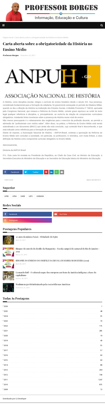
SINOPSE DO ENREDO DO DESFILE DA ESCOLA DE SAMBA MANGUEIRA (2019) (52, 260)
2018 (53, 345)
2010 (53, 384)
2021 (53, 330)
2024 (53, 316)
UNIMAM (40, 196)
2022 (53, 326)
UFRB (6, 196)
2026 (53, 306)
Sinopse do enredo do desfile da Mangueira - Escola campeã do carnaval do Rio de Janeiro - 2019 (57, 250)
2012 (53, 374)
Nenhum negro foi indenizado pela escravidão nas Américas (43, 284)
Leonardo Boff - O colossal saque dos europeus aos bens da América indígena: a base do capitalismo (56, 274)
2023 (53, 321)
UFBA (14, 196)
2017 (53, 350)
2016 (53, 355)
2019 (53, 340)
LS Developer (21, 398)
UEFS (31, 196)
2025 (53, 311)
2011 (53, 379)
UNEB (22, 196)
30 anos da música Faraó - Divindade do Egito (37, 237)
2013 (53, 370)
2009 (53, 389)
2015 (53, 360)
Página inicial (8, 37)
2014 (53, 365)
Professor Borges (11, 55)
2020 (53, 335)
